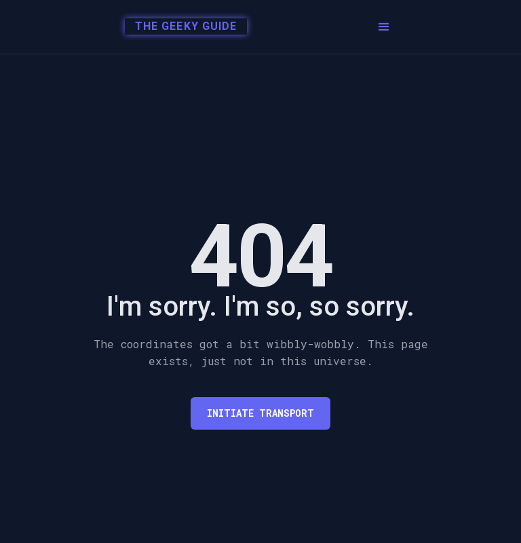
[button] (384, 27)
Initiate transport (260, 413)
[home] (182, 27)
